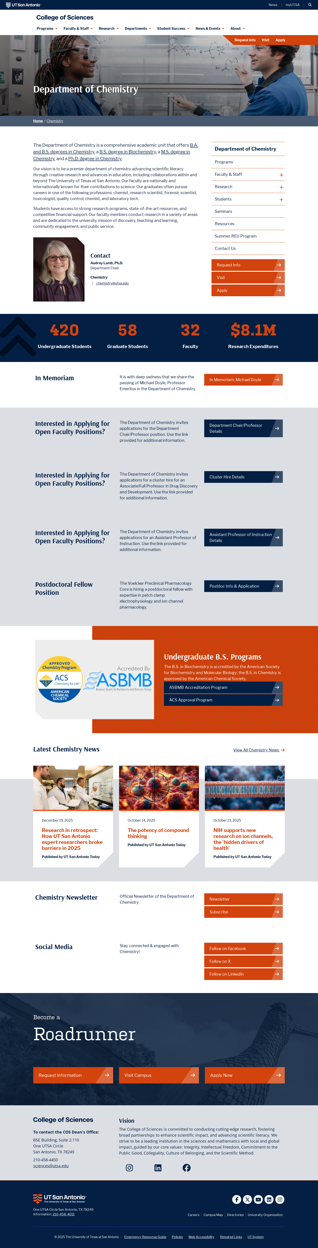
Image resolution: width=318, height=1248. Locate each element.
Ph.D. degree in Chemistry (94, 158)
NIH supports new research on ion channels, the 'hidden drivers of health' (243, 839)
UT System (256, 1237)
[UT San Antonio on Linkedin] (269, 1199)
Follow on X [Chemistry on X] (244, 961)
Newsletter (244, 899)
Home (38, 121)
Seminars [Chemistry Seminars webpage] (223, 211)
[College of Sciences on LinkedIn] (159, 1169)
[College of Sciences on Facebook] (188, 1169)
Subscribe (244, 912)
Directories (235, 1215)
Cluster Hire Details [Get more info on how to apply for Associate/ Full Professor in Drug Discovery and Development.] (244, 477)
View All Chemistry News (259, 750)
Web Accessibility (201, 1237)
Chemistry (55, 121)
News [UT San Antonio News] (273, 5)
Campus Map (213, 1215)
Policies (177, 1237)
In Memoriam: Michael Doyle (244, 379)
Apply (280, 40)
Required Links (231, 1237)
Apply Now (245, 1075)
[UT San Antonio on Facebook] (236, 1199)
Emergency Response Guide (145, 1237)
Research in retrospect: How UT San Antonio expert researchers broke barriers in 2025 (72, 839)
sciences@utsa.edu (51, 1165)
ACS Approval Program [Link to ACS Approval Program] (224, 700)
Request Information (74, 1075)
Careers (193, 1215)
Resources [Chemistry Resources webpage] (224, 223)
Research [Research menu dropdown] (106, 28)
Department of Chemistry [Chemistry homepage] (245, 149)
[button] (310, 5)
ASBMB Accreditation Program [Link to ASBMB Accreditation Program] (224, 687)
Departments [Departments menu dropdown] (136, 28)
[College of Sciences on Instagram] (130, 1169)
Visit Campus (160, 1075)
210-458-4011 (64, 1214)
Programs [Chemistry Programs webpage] (224, 162)
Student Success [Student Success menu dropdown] (171, 28)
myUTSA (293, 5)
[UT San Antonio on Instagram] (279, 1199)
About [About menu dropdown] (235, 28)
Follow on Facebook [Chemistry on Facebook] (244, 948)
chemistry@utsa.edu (112, 283)
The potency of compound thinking (158, 833)
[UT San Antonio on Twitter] (247, 1199)
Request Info (245, 40)
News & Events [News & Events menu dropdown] (208, 28)
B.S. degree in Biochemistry (127, 151)
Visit (265, 40)
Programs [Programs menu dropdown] (45, 28)
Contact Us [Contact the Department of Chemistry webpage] (225, 248)
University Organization (265, 1215)
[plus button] (248, 174)
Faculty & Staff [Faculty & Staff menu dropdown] (76, 28)
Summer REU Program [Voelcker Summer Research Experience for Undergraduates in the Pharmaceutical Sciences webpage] (236, 236)
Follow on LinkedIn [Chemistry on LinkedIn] (244, 974)
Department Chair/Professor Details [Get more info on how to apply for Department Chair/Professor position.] (244, 428)
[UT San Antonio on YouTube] (258, 1199)
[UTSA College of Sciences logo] (63, 16)
